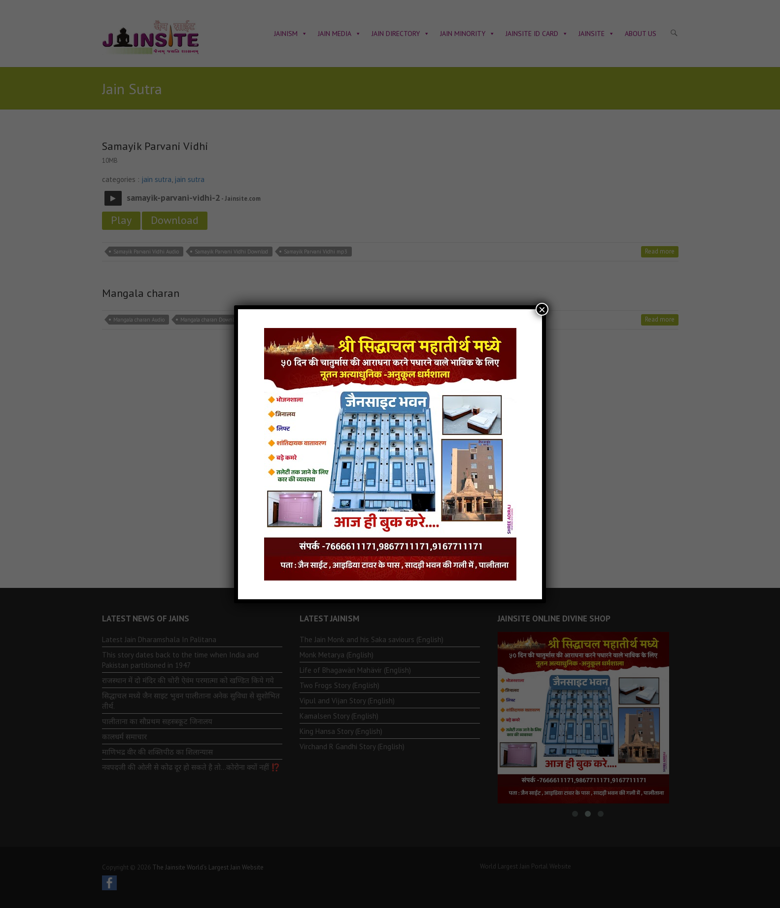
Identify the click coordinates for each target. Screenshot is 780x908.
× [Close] (542, 309)
